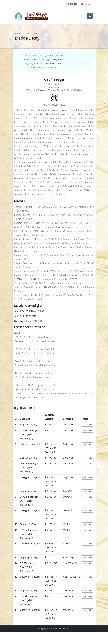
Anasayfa (19, 34)
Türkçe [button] (86, 4)
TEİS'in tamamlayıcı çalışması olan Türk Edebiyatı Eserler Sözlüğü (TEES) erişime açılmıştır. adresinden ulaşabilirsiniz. (44, 61)
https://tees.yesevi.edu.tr (49, 63)
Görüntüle (87, 425)
